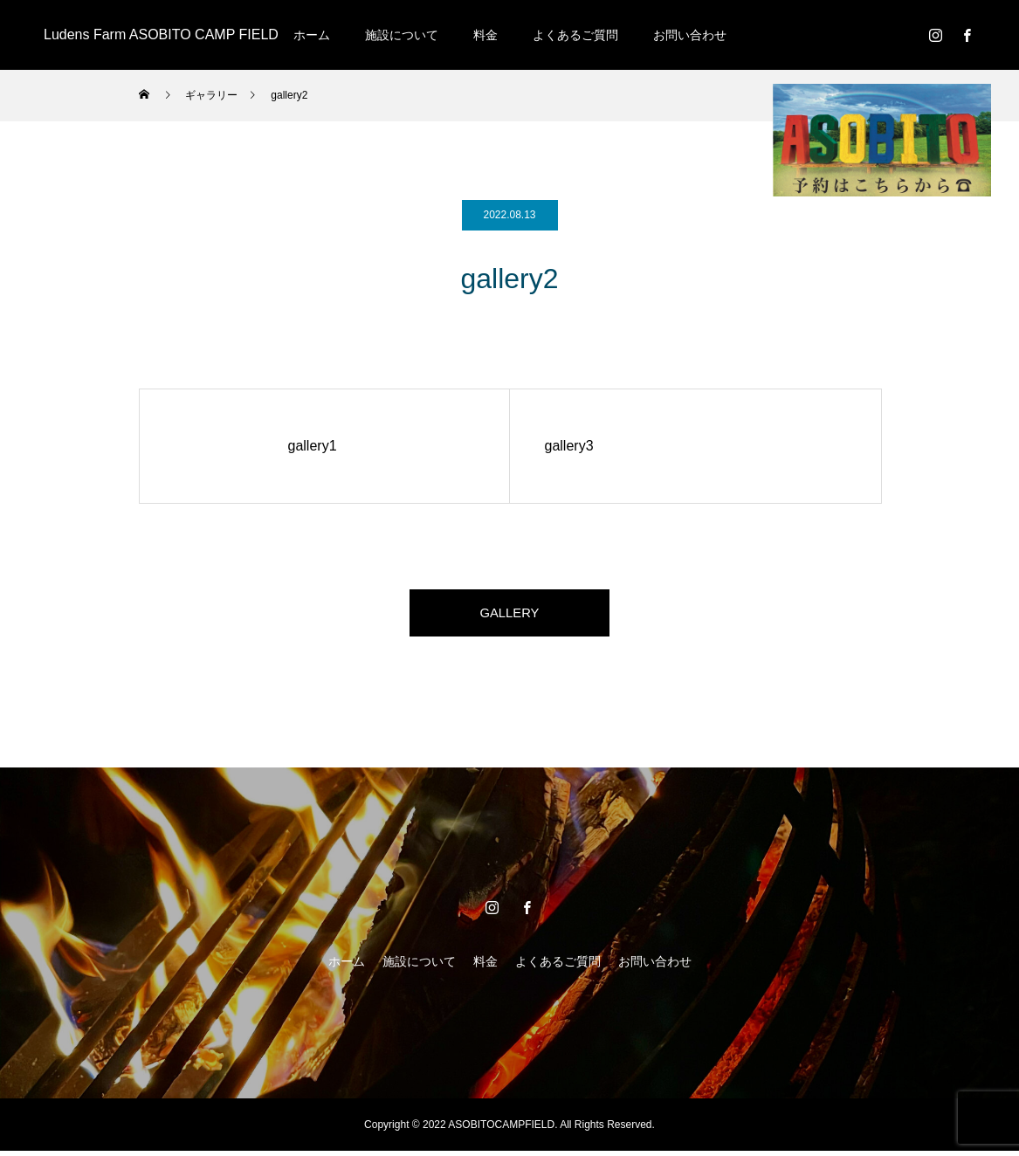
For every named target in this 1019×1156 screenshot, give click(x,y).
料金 (485, 35)
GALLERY (510, 615)
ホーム (311, 35)
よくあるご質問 (575, 35)
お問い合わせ (689, 35)
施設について (401, 35)
